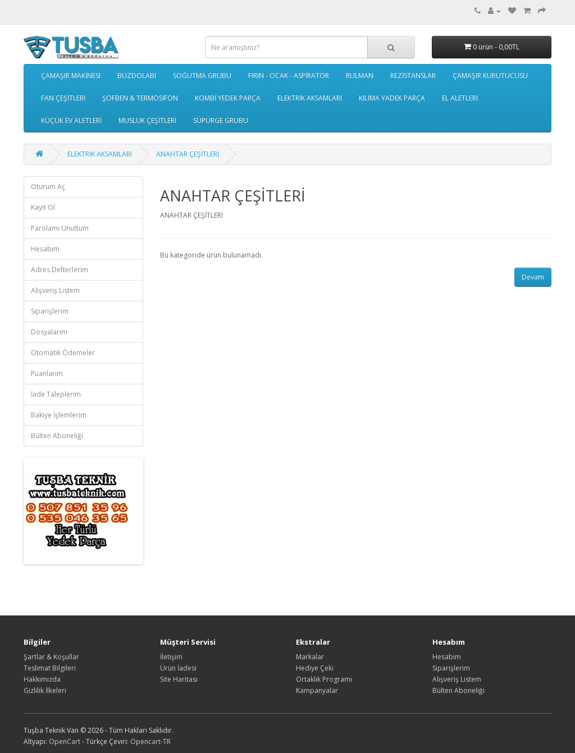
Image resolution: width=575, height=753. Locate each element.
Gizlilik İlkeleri (45, 690)
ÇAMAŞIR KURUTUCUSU (490, 75)
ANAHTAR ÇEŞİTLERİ (187, 154)
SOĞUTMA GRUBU (202, 75)
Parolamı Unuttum (60, 228)
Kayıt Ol (43, 207)
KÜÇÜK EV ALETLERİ (71, 120)
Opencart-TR (150, 741)
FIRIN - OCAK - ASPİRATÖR (288, 75)
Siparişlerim (50, 311)
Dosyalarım (49, 332)
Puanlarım (47, 373)
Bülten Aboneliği (57, 435)
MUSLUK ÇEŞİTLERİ (147, 120)
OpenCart (64, 741)
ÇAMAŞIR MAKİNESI (71, 75)
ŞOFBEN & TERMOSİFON (140, 98)
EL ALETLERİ (460, 98)
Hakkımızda (42, 679)
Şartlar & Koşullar (51, 657)
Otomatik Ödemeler (63, 352)
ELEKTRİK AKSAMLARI (309, 98)
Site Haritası (179, 679)
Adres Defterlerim (59, 269)
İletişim (171, 657)
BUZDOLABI (136, 75)
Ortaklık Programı (324, 679)
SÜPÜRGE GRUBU (220, 120)
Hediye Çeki (315, 668)
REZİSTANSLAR (413, 75)
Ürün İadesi (178, 668)
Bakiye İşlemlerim (58, 415)
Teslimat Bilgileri (50, 668)
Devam (533, 277)
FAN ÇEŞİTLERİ (63, 98)
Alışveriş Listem (55, 290)
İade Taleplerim (56, 394)
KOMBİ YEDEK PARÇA (228, 98)
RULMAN (359, 75)
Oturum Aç (48, 186)
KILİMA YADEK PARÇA (392, 98)
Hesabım (45, 249)
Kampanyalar (317, 690)
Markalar (310, 657)
